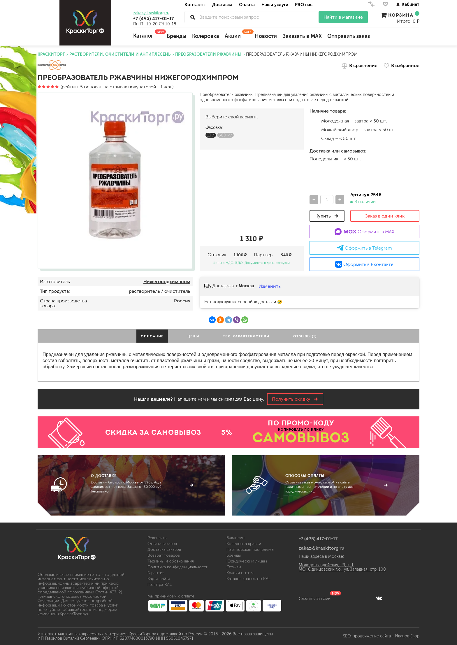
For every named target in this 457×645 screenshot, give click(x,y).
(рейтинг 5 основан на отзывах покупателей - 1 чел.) (105, 86)
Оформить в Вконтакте (364, 264)
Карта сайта (158, 578)
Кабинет (407, 4)
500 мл (225, 135)
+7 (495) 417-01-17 (153, 18)
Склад (314, 138)
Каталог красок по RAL (248, 578)
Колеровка (205, 36)
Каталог (147, 34)
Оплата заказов (162, 543)
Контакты (194, 4)
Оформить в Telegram (364, 247)
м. (314, 120)
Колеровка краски (243, 543)
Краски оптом (240, 573)
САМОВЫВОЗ (301, 437)
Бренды (176, 36)
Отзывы (233, 567)
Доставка (222, 4)
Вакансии (235, 538)
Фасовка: (214, 127)
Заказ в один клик (385, 215)
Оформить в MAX (364, 231)
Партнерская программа (250, 549)
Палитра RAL (159, 584)
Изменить (270, 286)
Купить (327, 215)
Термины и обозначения (170, 561)
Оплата (247, 4)
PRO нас (303, 4)
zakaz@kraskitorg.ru (151, 13)
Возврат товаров (163, 555)
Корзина (400, 15)
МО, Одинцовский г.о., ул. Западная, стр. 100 (342, 569)
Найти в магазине (343, 17)
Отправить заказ (348, 36)
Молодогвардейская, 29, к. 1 (326, 565)
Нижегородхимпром (166, 281)
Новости (266, 36)
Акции (237, 34)
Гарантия (155, 573)
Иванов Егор (407, 636)
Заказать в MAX (302, 36)
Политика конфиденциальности (177, 567)
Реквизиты (157, 538)
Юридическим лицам (246, 561)
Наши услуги (274, 4)
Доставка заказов (164, 549)
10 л (211, 135)
